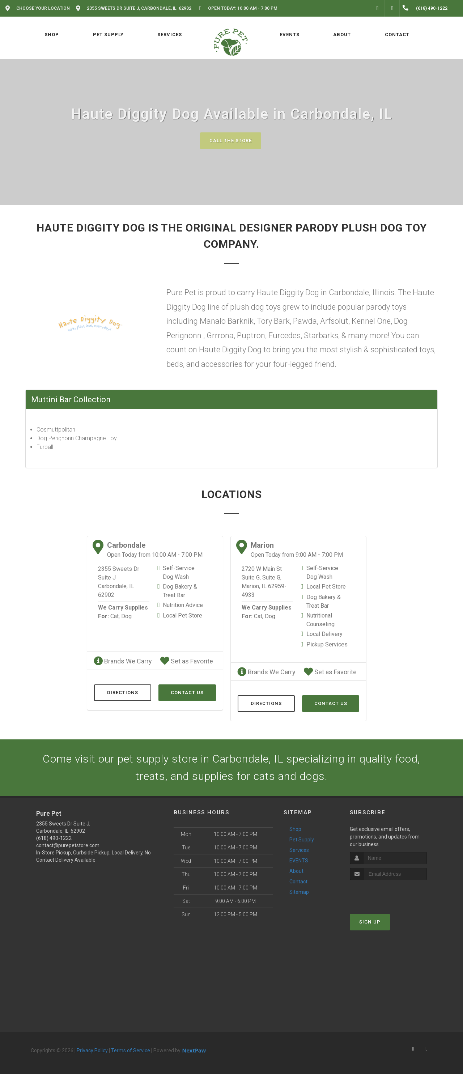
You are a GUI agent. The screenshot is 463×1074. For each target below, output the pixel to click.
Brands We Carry (123, 661)
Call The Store (230, 140)
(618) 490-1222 (54, 838)
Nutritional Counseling (320, 620)
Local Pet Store (182, 615)
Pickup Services (327, 644)
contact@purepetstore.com (67, 845)
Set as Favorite (186, 661)
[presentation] (388, 894)
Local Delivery (324, 634)
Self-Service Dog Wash (179, 572)
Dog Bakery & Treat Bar (180, 591)
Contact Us (187, 692)
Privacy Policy (92, 1050)
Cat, (115, 616)
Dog (126, 616)
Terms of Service (130, 1050)
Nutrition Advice (183, 605)
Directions (122, 692)
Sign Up (370, 922)
